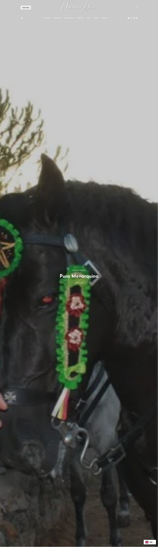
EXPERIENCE (69, 18)
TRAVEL (96, 18)
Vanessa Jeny (79, 282)
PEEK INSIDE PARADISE (79, 270)
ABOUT (104, 18)
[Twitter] (131, 18)
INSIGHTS (80, 18)
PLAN (88, 18)
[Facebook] (128, 18)
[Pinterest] (136, 18)
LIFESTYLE (57, 18)
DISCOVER (47, 18)
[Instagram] (134, 18)
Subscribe (25, 7)
